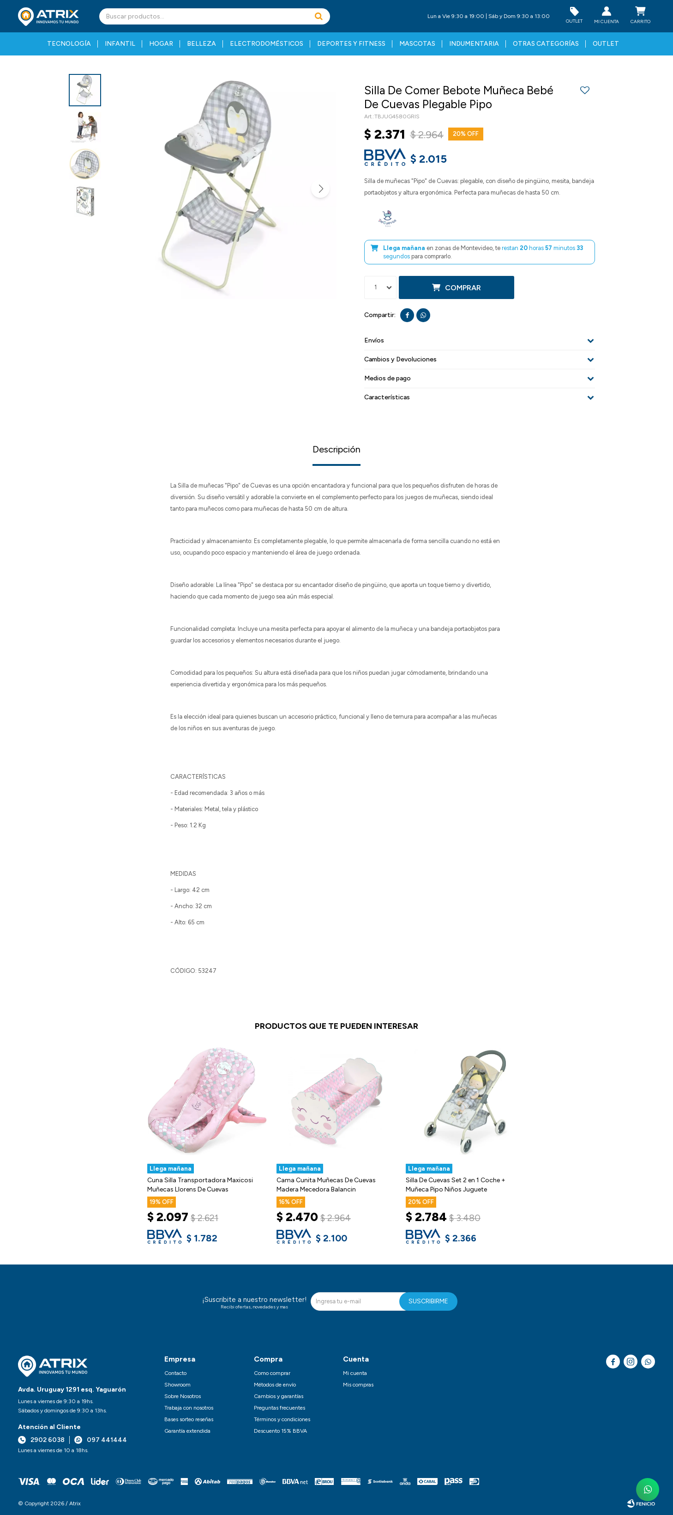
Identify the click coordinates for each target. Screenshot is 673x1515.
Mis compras (358, 1384)
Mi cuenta (355, 1373)
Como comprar (272, 1373)
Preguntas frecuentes (279, 1408)
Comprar (463, 287)
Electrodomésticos (266, 44)
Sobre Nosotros (182, 1396)
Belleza (201, 44)
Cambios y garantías (278, 1396)
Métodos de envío (275, 1384)
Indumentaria (474, 44)
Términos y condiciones (282, 1419)
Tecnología (69, 44)
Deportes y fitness (351, 44)
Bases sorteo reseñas (188, 1419)
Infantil (120, 44)
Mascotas (417, 44)
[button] (318, 16)
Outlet (606, 44)
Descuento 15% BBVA (280, 1431)
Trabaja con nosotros (188, 1408)
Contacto (175, 1373)
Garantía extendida (187, 1431)
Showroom (177, 1384)
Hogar (161, 44)
